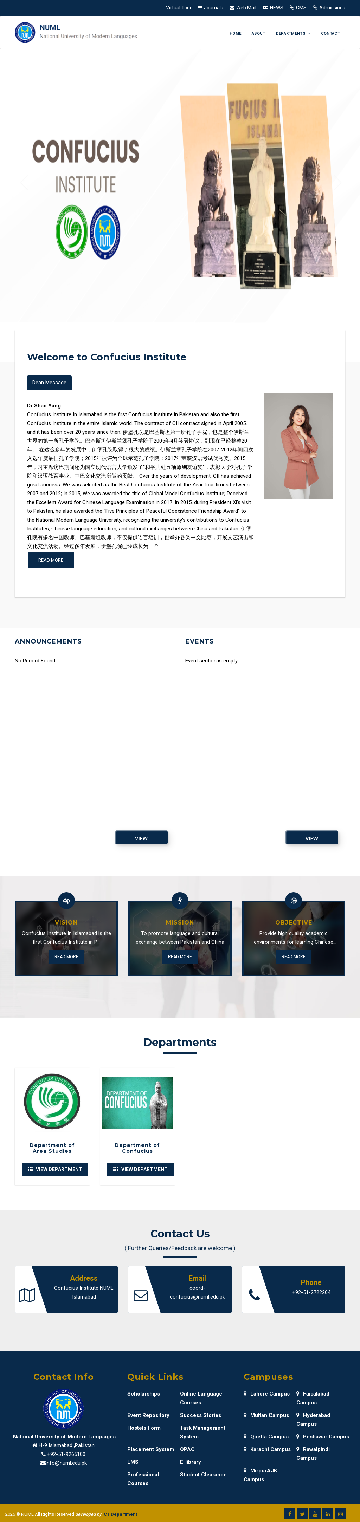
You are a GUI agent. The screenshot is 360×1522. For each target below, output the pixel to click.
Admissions (332, 8)
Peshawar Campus (322, 1436)
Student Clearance (203, 1474)
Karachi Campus (267, 1449)
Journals (213, 8)
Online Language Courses (201, 1398)
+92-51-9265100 (66, 1454)
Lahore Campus (267, 1394)
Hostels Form (144, 1428)
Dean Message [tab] (49, 382)
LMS (133, 1462)
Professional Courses (143, 1479)
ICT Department (119, 1514)
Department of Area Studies (52, 1148)
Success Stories (200, 1415)
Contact (330, 33)
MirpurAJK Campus (260, 1475)
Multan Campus (266, 1415)
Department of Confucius (137, 1148)
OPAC (187, 1449)
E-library (190, 1462)
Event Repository (148, 1415)
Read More (66, 956)
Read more (50, 560)
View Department (55, 1169)
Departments (293, 33)
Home (235, 33)
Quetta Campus (266, 1436)
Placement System (150, 1449)
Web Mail (246, 8)
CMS (301, 8)
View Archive (141, 839)
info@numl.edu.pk (66, 1463)
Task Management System (202, 1432)
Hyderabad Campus (313, 1419)
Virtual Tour (179, 8)
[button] (24, 183)
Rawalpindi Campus (313, 1453)
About (258, 33)
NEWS (276, 8)
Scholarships (143, 1394)
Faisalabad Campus (312, 1398)
